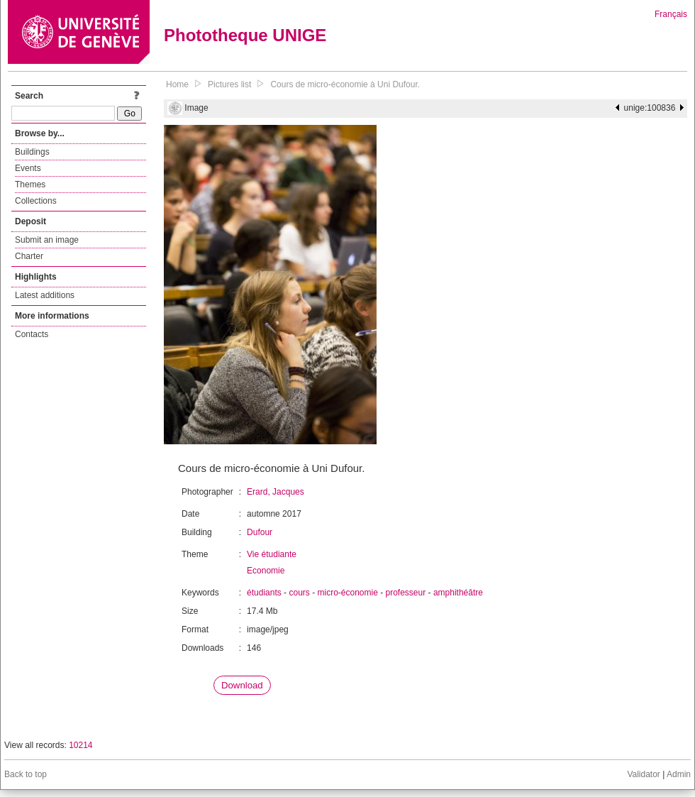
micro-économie (347, 593)
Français (671, 14)
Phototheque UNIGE (245, 35)
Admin (679, 774)
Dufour (259, 532)
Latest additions (44, 295)
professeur (406, 593)
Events (28, 168)
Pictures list (229, 84)
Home (177, 84)
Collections (36, 201)
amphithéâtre (458, 593)
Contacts (31, 334)
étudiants (264, 593)
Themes (30, 184)
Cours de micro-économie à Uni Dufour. (345, 84)
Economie (265, 571)
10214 (80, 745)
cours (299, 593)
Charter (29, 256)
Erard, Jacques (275, 492)
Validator (643, 774)
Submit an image (47, 240)
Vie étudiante (271, 554)
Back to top (25, 774)
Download (242, 685)
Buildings (32, 152)
